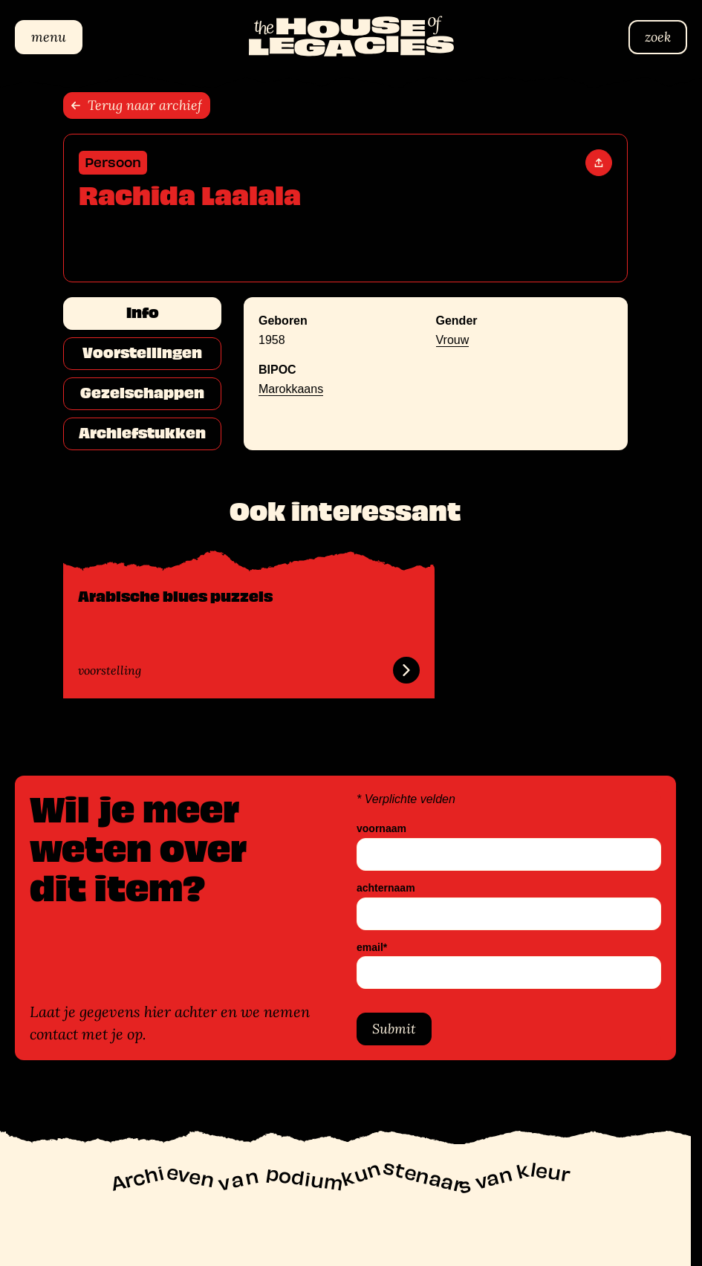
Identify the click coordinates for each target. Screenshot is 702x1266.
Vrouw (452, 340)
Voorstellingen (142, 353)
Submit (394, 1029)
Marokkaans (291, 389)
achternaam (386, 888)
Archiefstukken (142, 433)
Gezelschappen (142, 393)
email (372, 947)
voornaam (381, 828)
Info (142, 312)
